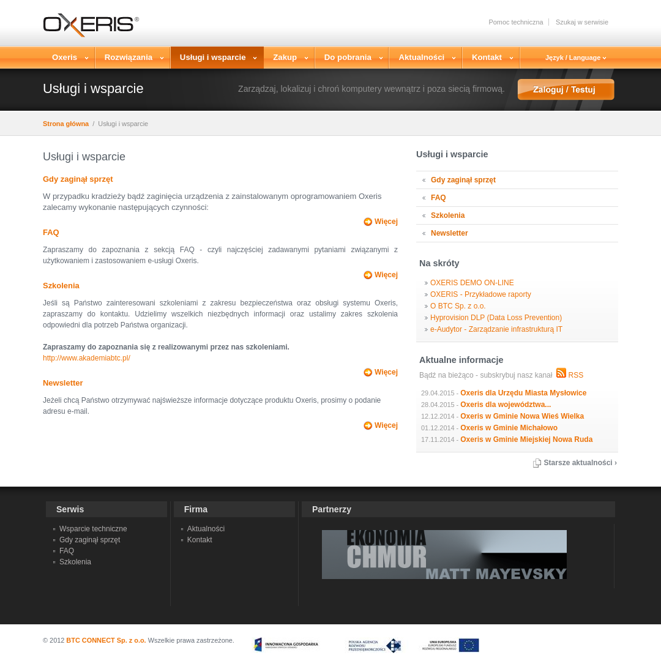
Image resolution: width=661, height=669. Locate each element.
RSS (575, 375)
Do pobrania (349, 58)
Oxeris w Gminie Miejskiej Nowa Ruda (526, 439)
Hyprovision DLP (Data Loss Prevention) (496, 317)
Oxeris (66, 58)
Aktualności (423, 58)
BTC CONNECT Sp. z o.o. (106, 640)
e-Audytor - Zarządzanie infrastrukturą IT (496, 329)
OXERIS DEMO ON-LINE (472, 282)
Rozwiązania (130, 58)
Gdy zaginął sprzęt (78, 179)
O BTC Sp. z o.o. (458, 306)
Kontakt (488, 58)
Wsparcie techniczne (93, 529)
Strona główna (66, 123)
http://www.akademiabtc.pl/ (86, 358)
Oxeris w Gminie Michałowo (509, 428)
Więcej (386, 221)
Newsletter (63, 382)
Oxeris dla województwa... (505, 404)
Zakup (286, 58)
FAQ (51, 232)
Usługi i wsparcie (214, 58)
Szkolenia (61, 285)
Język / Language (576, 57)
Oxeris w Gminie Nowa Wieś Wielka (522, 416)
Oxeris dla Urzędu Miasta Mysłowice (523, 393)
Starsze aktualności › (580, 462)
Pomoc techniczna (515, 22)
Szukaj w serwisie (582, 22)
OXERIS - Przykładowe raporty (480, 294)
